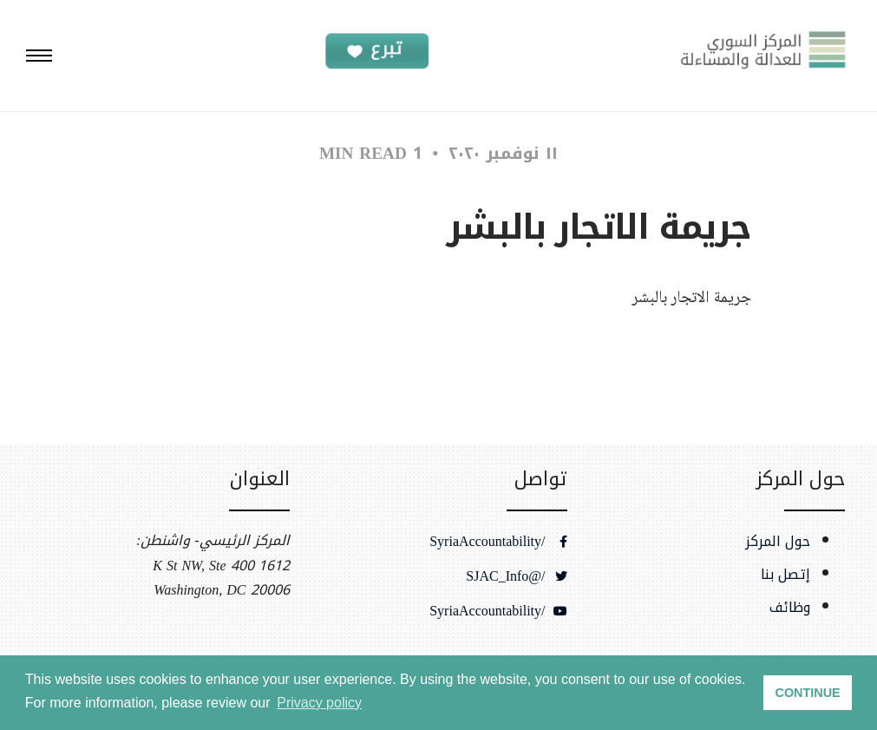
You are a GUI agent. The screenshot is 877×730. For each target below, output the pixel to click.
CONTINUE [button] (808, 693)
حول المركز (777, 542)
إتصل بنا (785, 575)
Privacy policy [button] (319, 702)
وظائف (789, 608)
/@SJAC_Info (516, 576)
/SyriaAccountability (497, 542)
